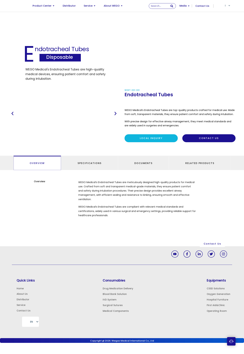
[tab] (37, 163)
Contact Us (202, 6)
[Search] (172, 6)
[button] (12, 113)
